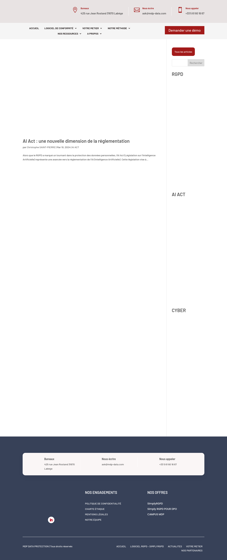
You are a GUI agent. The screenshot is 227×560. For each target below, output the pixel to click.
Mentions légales (96, 514)
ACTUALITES (175, 546)
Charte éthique (95, 509)
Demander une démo (184, 30)
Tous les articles (183, 51)
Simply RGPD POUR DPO (162, 509)
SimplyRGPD (155, 503)
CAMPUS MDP (155, 514)
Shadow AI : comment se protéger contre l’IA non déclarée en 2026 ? (185, 262)
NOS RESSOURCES (68, 33)
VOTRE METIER (90, 28)
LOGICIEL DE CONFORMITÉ (58, 28)
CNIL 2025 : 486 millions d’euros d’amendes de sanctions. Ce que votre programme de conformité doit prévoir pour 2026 (186, 142)
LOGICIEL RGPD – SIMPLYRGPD (147, 546)
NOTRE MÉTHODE (117, 28)
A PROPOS (92, 33)
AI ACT (75, 147)
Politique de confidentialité (103, 503)
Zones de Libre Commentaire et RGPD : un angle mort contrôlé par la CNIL (187, 104)
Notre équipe (93, 519)
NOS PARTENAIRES (192, 550)
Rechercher (196, 62)
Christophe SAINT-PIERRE (41, 147)
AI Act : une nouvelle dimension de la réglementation (76, 141)
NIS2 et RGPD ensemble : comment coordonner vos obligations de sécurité (186, 378)
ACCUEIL (34, 28)
